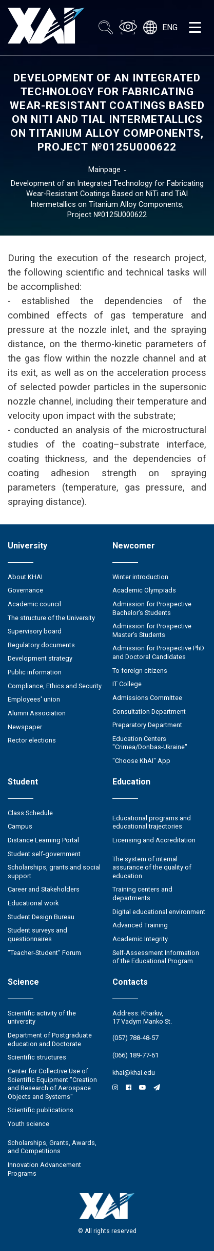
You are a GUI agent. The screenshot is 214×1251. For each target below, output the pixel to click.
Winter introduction (140, 577)
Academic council (34, 604)
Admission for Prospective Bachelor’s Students (151, 608)
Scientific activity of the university (42, 1017)
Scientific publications (40, 1110)
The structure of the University (51, 618)
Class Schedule (30, 813)
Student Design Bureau (41, 917)
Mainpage (104, 169)
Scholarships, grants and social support (54, 871)
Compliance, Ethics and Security (55, 686)
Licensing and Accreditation (154, 840)
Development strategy (40, 658)
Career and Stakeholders (44, 889)
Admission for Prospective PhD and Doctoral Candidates (158, 652)
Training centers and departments (142, 893)
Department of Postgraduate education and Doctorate (50, 1039)
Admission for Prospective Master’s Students (151, 630)
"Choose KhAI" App (141, 761)
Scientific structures (37, 1057)
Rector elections (32, 740)
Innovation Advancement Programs (44, 1169)
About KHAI (25, 577)
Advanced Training (140, 925)
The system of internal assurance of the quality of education (151, 867)
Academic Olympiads (144, 590)
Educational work (33, 903)
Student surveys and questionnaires (37, 934)
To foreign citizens (139, 670)
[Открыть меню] (195, 27)
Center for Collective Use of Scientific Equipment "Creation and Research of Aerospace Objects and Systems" (52, 1083)
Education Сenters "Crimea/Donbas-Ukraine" (149, 743)
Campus (20, 826)
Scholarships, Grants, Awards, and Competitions (52, 1147)
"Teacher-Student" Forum (44, 953)
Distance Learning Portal (43, 840)
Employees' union (34, 699)
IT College (127, 684)
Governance (25, 590)
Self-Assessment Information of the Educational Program (155, 957)
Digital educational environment (158, 912)
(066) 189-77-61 (135, 1055)
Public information (35, 672)
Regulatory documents (41, 645)
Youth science (28, 1124)
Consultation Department (149, 711)
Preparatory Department (147, 725)
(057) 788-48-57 (135, 1038)
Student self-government (44, 854)
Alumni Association (37, 713)
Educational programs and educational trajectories (151, 822)
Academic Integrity (140, 939)
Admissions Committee (147, 698)
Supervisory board (35, 631)
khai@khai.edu (133, 1072)
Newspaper (25, 727)
